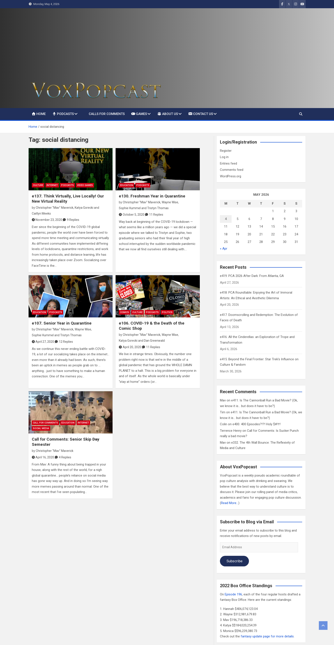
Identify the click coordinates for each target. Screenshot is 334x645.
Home (39, 114)
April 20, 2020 (130, 347)
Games (139, 114)
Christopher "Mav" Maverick (54, 207)
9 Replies (73, 219)
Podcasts (63, 114)
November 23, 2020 (47, 219)
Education (126, 185)
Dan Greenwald (154, 340)
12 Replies (66, 341)
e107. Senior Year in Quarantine (62, 323)
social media (41, 428)
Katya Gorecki (84, 207)
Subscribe (234, 561)
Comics (124, 312)
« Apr (223, 249)
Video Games (85, 185)
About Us (167, 114)
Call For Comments (45, 422)
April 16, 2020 (43, 457)
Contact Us (200, 114)
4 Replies (65, 457)
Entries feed (228, 163)
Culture (38, 185)
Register (226, 151)
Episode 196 (233, 594)
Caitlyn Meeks (41, 213)
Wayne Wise (170, 202)
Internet (52, 185)
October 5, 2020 (131, 214)
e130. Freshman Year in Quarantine (152, 196)
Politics (167, 312)
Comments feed (231, 170)
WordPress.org (230, 176)
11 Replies (156, 214)
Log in (224, 157)
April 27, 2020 (43, 341)
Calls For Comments (107, 114)
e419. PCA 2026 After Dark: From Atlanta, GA (252, 276)
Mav (223, 400)
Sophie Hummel (130, 208)
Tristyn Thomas (158, 208)
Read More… (229, 503)
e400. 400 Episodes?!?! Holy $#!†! (256, 424)
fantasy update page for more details (267, 636)
